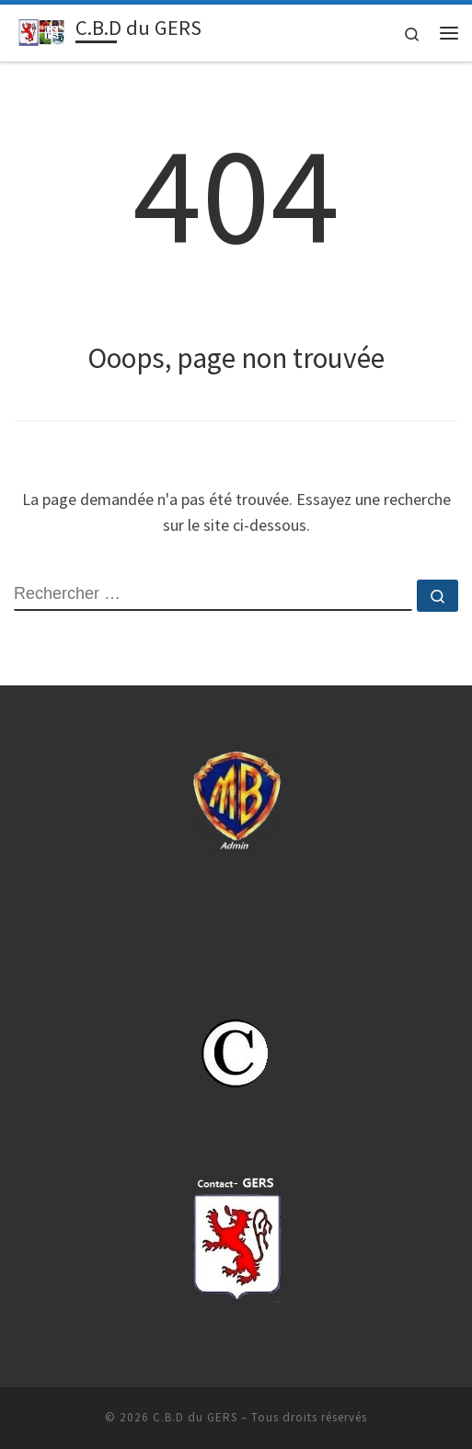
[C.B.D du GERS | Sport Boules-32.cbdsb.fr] (41, 30)
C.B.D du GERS (195, 1417)
